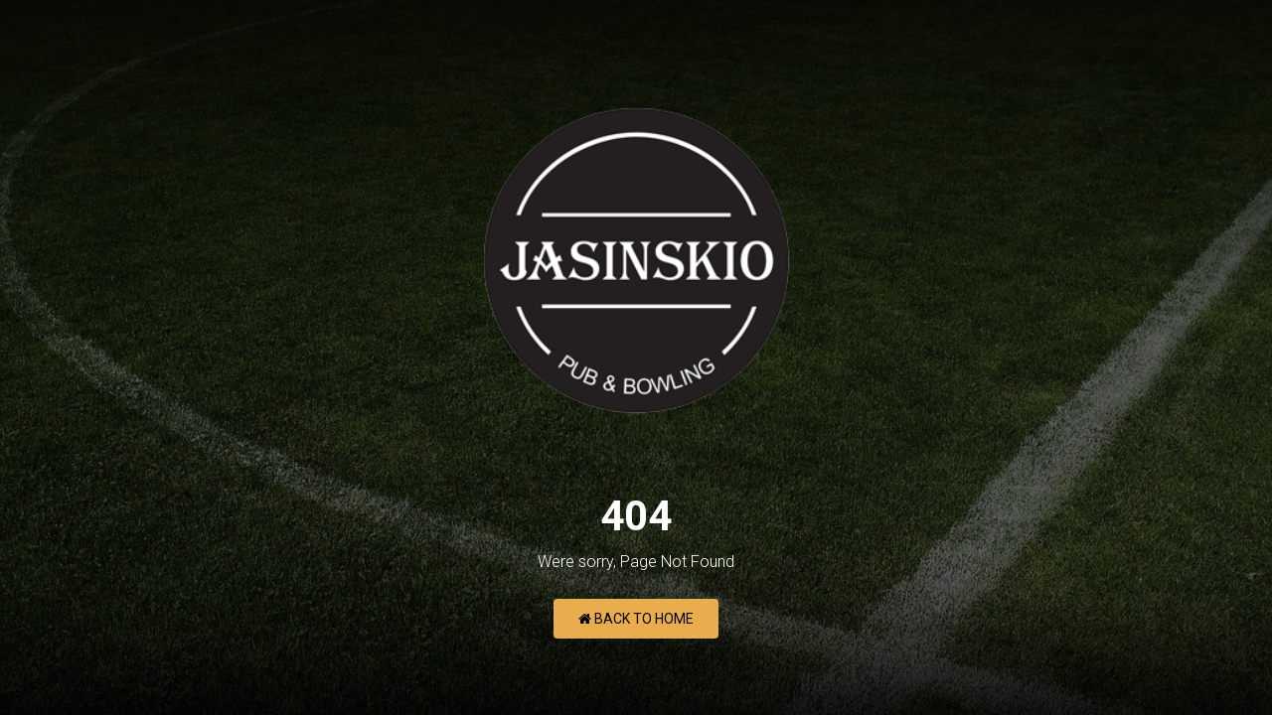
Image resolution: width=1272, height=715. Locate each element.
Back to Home (636, 619)
